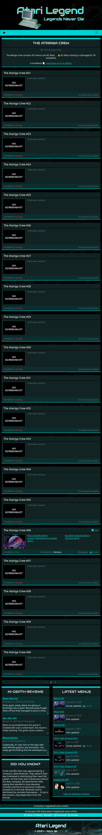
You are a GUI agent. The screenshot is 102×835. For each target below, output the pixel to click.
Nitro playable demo (37, 535)
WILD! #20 (59, 698)
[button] (94, 530)
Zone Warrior (10, 698)
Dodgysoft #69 (61, 779)
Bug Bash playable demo (77, 535)
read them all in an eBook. (59, 63)
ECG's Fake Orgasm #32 (65, 738)
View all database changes (76, 793)
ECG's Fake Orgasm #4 (65, 766)
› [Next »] (59, 682)
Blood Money (10, 738)
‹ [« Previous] (42, 682)
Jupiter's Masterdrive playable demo (42, 539)
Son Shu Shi (10, 718)
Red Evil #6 (59, 725)
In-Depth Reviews (25, 692)
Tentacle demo (72, 538)
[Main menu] (96, 32)
